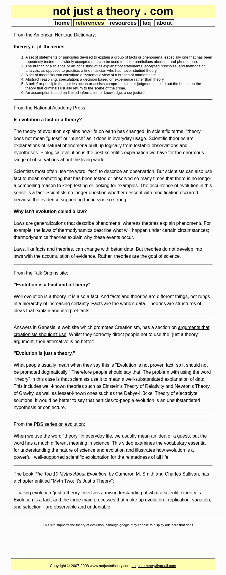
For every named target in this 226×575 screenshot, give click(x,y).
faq (146, 23)
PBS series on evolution (59, 424)
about (164, 23)
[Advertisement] (118, 544)
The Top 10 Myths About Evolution (70, 473)
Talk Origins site (50, 272)
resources (123, 23)
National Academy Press (59, 107)
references (89, 23)
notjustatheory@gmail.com (154, 566)
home (62, 23)
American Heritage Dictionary (64, 34)
